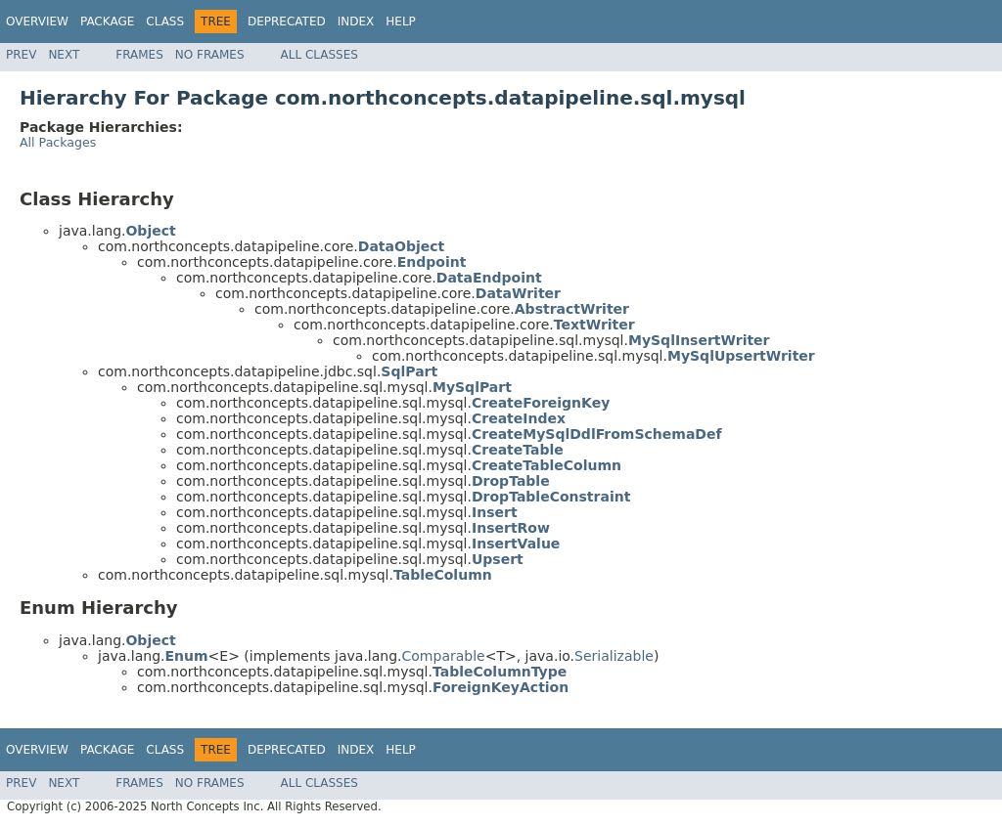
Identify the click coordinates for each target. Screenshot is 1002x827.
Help (401, 21)
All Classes (319, 55)
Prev (21, 55)
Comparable (443, 656)
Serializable (614, 656)
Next (63, 55)
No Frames (210, 55)
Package (107, 21)
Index (356, 21)
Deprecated (287, 21)
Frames (139, 55)
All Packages (58, 142)
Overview (37, 21)
